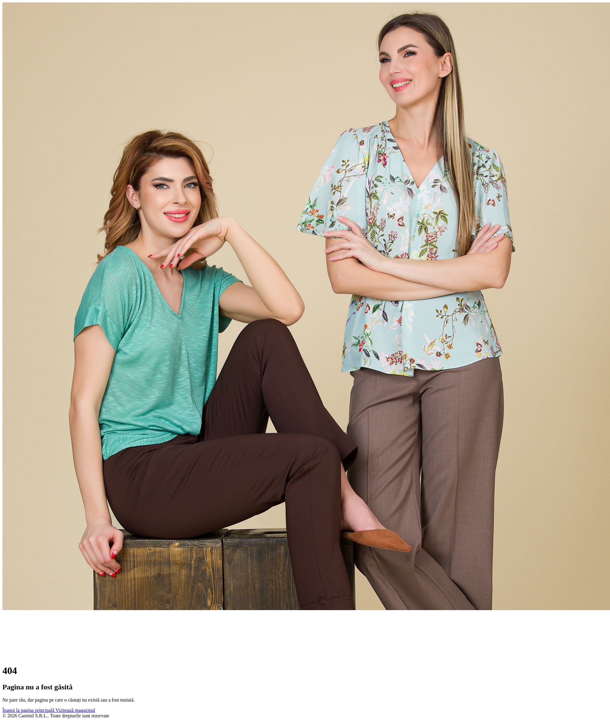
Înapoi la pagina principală (29, 710)
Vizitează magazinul (75, 710)
